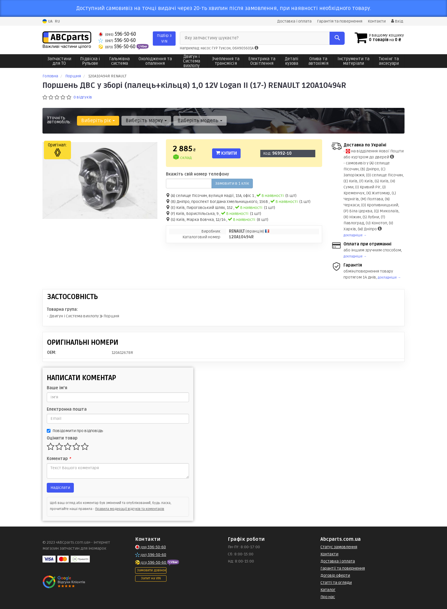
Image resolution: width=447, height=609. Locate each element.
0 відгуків (83, 97)
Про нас (327, 596)
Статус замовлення (338, 547)
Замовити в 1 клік (232, 183)
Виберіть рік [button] (98, 121)
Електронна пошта (67, 409)
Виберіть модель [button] (200, 121)
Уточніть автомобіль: (59, 119)
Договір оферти (335, 575)
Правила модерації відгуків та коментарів (129, 509)
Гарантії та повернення (342, 568)
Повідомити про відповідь (75, 430)
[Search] (337, 38)
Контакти (377, 21)
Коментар (59, 458)
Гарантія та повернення (339, 21)
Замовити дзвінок (151, 570)
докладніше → (355, 235)
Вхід (397, 21)
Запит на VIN (151, 578)
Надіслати (60, 487)
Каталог (328, 589)
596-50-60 (117, 34)
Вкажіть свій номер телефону (197, 174)
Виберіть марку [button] (146, 121)
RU (57, 21)
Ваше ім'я (57, 388)
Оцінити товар (62, 438)
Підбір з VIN (164, 38)
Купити (226, 153)
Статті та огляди (336, 582)
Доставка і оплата (294, 21)
